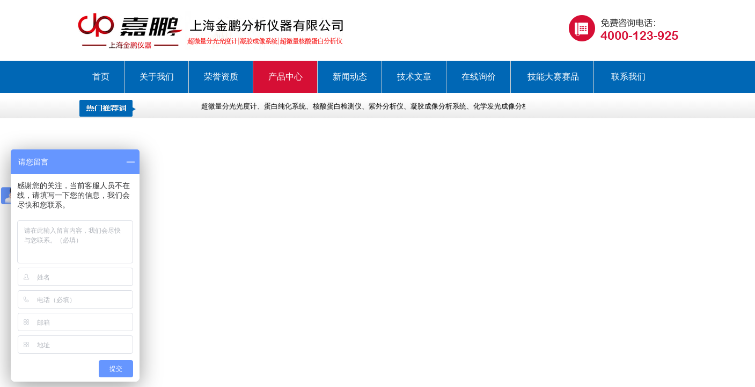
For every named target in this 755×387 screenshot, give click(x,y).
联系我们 (628, 76)
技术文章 (414, 76)
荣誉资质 (221, 76)
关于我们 (157, 76)
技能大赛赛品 (553, 76)
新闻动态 (350, 76)
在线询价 (478, 76)
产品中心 (285, 76)
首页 (100, 76)
